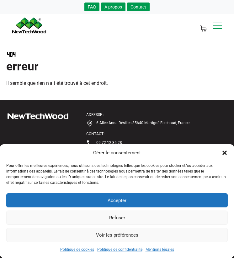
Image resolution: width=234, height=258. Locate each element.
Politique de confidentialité (119, 249)
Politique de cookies (77, 249)
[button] (224, 153)
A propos (113, 6)
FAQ (92, 6)
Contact (138, 6)
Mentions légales (160, 249)
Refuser (117, 218)
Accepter (117, 200)
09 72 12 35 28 (104, 143)
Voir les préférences (117, 235)
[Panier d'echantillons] (199, 25)
